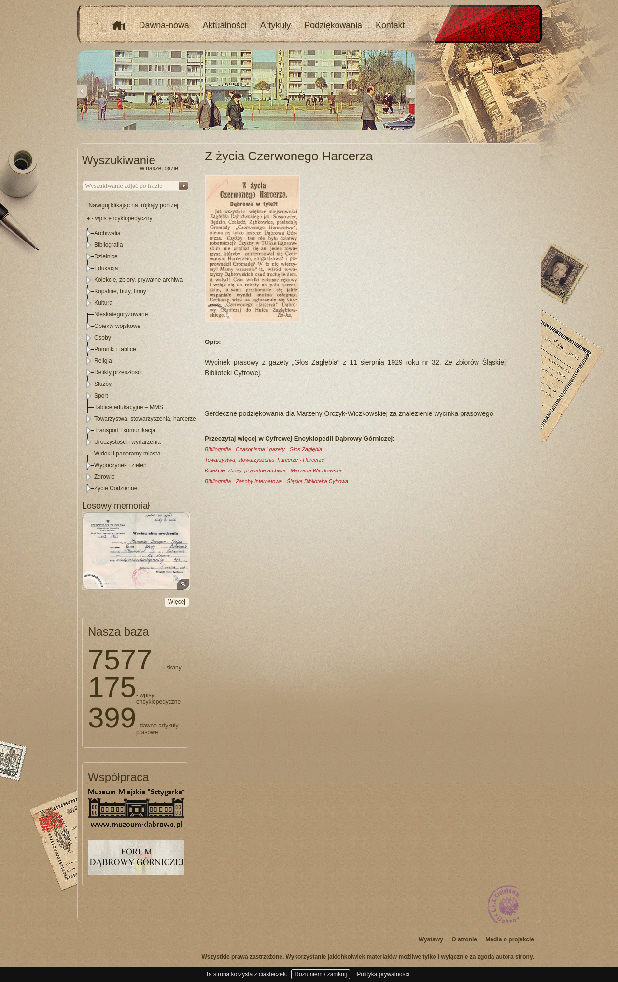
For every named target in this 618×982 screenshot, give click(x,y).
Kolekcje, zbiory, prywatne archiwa (138, 279)
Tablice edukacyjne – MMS (128, 407)
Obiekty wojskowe (117, 326)
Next (410, 91)
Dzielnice (106, 256)
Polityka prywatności (383, 974)
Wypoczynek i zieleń (120, 465)
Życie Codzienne (115, 488)
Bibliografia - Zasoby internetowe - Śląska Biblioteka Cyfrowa (276, 481)
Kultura (103, 302)
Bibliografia (108, 245)
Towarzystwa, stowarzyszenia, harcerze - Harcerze (264, 460)
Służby (103, 384)
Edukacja (106, 268)
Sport (101, 395)
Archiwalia (107, 233)
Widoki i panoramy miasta (127, 453)
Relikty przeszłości (118, 372)
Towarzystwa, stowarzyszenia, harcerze (145, 418)
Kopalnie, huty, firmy (120, 291)
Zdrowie (104, 476)
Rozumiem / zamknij (321, 974)
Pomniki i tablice (115, 349)
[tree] (135, 361)
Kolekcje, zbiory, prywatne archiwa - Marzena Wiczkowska (273, 470)
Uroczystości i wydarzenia (127, 442)
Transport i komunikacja (124, 430)
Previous (82, 91)
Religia (103, 360)
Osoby (102, 337)
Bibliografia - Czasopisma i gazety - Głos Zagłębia (263, 449)
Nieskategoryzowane (121, 314)
